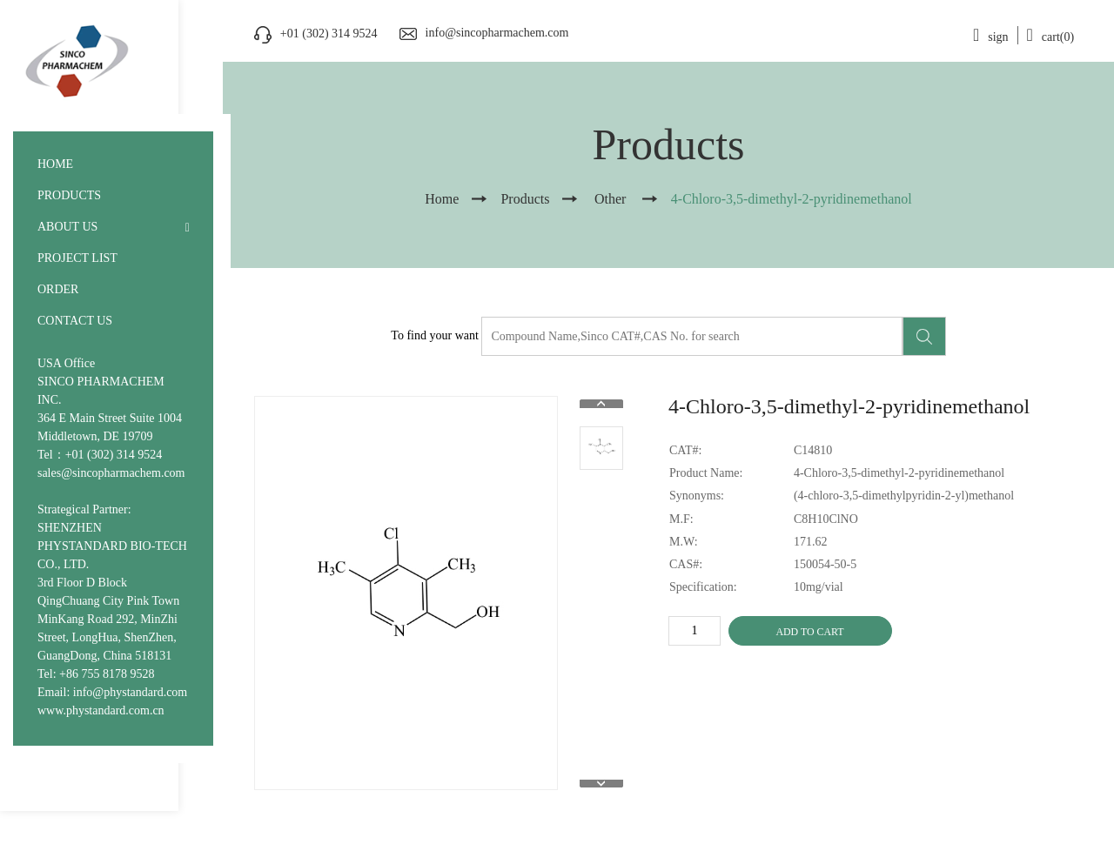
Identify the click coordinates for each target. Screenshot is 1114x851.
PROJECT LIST (77, 258)
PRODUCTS (69, 195)
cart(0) (1051, 37)
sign (991, 37)
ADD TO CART (809, 632)
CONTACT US (74, 320)
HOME (55, 164)
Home (442, 198)
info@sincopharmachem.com (497, 32)
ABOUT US (67, 226)
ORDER (57, 289)
